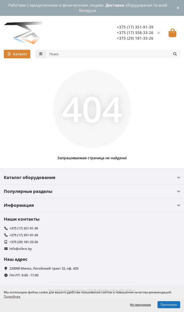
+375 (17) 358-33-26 (135, 32)
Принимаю (168, 304)
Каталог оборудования (92, 177)
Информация (92, 205)
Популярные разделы (92, 191)
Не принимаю (140, 304)
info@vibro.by (20, 248)
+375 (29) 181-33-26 (135, 38)
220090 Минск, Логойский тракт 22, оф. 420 (43, 268)
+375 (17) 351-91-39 (135, 27)
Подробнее (12, 296)
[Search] (113, 54)
